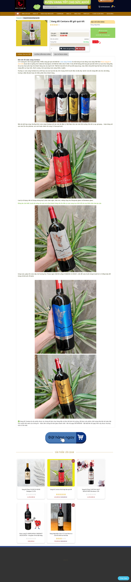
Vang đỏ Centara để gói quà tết (31, 18)
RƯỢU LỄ (35, 14)
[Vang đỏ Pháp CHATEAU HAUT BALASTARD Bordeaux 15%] (78, 470)
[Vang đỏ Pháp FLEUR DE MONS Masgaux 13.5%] (28, 470)
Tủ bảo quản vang (98, 14)
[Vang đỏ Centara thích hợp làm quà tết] (53, 470)
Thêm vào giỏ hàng (67, 48)
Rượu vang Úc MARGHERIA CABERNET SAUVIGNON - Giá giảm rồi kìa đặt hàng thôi (102, 486)
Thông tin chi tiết (24, 54)
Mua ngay (80, 48)
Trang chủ (19, 18)
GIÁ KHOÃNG (110, 14)
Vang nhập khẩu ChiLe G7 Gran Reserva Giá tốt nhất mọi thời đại (28, 524)
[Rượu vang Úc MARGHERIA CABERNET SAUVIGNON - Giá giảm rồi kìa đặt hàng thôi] (103, 470)
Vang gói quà (26, 14)
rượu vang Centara (66, 61)
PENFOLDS (86, 14)
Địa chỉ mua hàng (60, 54)
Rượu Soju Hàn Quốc (47, 14)
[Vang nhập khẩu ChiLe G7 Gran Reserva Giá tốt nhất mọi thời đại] (28, 509)
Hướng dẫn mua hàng (42, 54)
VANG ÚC (68, 14)
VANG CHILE (77, 14)
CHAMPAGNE (60, 14)
